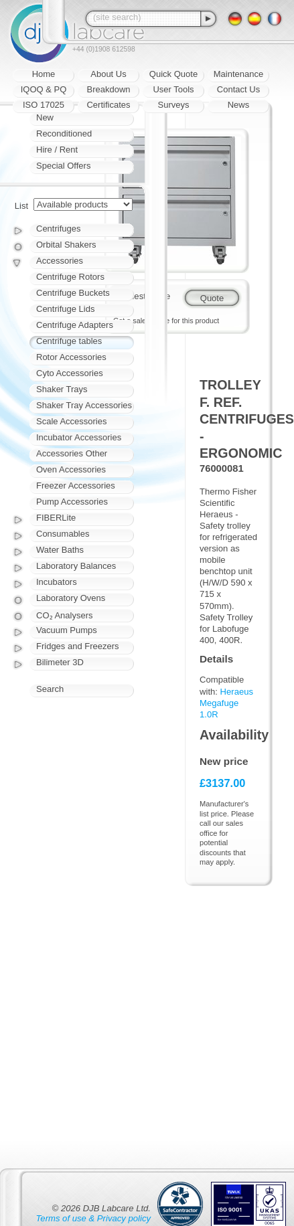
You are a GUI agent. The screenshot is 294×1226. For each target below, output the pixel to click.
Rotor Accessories (71, 357)
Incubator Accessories (78, 437)
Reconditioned (64, 133)
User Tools (173, 89)
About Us (108, 74)
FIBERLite (56, 518)
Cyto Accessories (69, 373)
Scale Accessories (71, 421)
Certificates (108, 105)
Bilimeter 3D (60, 662)
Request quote (141, 296)
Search (50, 689)
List (21, 206)
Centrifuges (58, 229)
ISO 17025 (43, 105)
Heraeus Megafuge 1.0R (226, 703)
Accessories (59, 261)
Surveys (174, 105)
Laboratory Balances (76, 566)
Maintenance (238, 74)
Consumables (63, 534)
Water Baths (60, 550)
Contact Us (238, 89)
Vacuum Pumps (66, 630)
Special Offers (63, 166)
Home (44, 74)
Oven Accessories (71, 469)
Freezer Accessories (75, 485)
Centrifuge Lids (65, 309)
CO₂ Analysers (64, 615)
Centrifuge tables (69, 341)
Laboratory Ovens (70, 598)
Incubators (56, 582)
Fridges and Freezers (77, 646)
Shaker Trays (62, 389)
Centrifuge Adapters (74, 325)
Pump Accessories (72, 502)
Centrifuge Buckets (73, 293)
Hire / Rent (57, 150)
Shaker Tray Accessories (84, 405)
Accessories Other (71, 453)
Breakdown (108, 89)
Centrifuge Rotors (70, 277)
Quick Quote (173, 74)
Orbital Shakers (66, 245)
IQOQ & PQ (44, 89)
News (239, 105)
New (45, 117)
